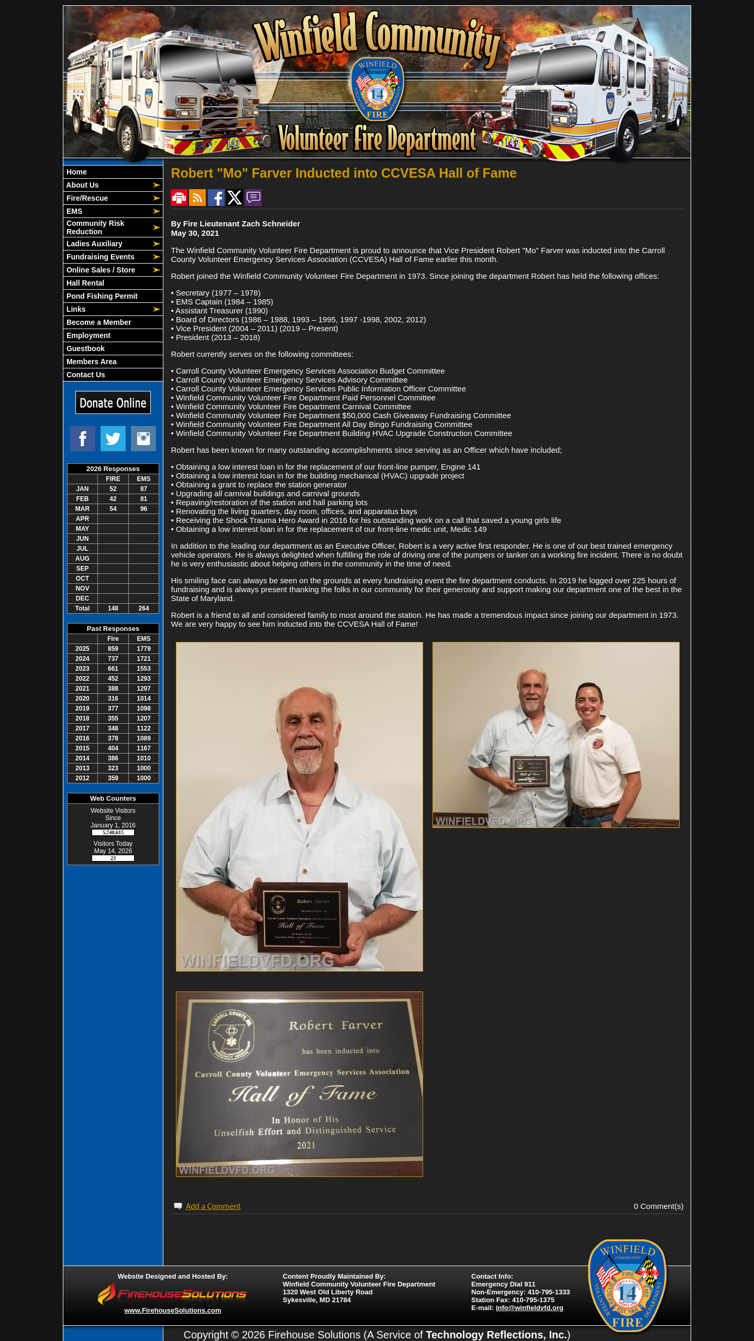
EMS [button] (73, 211)
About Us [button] (81, 185)
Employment (87, 335)
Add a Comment (213, 1206)
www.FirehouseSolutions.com (172, 1310)
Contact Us (84, 374)
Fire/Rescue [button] (86, 198)
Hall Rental (84, 283)
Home (75, 172)
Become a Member (97, 322)
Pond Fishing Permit (101, 296)
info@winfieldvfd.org (529, 1308)
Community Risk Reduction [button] (94, 227)
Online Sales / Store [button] (99, 270)
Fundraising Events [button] (99, 257)
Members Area (90, 361)
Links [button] (74, 309)
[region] (113, 273)
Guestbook (84, 348)
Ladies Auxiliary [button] (93, 243)
